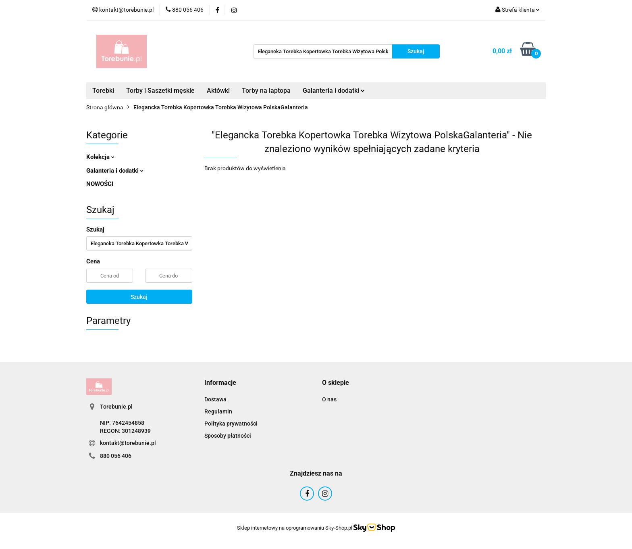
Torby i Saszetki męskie (160, 90)
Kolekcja (100, 157)
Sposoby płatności (227, 435)
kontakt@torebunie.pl (128, 443)
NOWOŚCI (99, 184)
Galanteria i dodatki (334, 90)
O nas (329, 399)
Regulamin (218, 411)
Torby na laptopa (266, 90)
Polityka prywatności (231, 423)
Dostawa (215, 399)
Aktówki (218, 90)
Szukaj (139, 297)
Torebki (103, 90)
